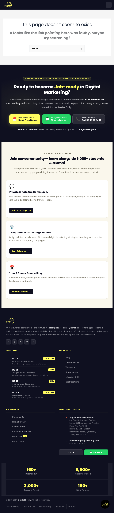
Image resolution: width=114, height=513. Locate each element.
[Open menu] (109, 5)
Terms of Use (29, 506)
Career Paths (18, 426)
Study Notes (71, 372)
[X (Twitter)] (33, 341)
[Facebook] (8, 341)
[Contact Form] (105, 504)
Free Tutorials (72, 362)
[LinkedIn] (26, 341)
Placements (18, 417)
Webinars (70, 367)
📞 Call (71, 452)
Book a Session (20, 291)
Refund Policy (45, 506)
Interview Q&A (72, 377)
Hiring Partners (19, 421)
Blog (67, 357)
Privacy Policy (13, 506)
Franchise (19, 436)
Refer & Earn (18, 441)
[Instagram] (14, 341)
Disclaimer (60, 506)
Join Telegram (19, 251)
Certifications (72, 381)
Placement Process (21, 431)
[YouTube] (20, 341)
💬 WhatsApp (96, 452)
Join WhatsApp (20, 210)
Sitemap (72, 506)
